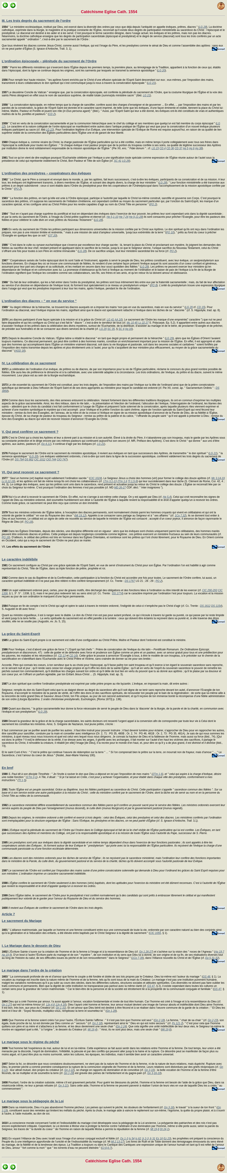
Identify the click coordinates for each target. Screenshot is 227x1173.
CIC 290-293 (209, 590)
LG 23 (155, 148)
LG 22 (49, 129)
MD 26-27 (120, 487)
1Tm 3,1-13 (110, 481)
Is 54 (132, 1138)
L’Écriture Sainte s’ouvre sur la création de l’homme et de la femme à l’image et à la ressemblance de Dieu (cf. (70, 951)
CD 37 (178, 148)
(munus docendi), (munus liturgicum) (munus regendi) (113, 807)
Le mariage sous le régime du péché (30, 1042)
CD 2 (52, 114)
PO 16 (28, 521)
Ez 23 (167, 1138)
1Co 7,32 (180, 515)
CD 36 (170, 148)
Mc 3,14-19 (218, 478)
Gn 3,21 (63, 1085)
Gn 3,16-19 (153, 1073)
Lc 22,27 (143, 322)
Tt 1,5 (22, 780)
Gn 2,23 (212, 1020)
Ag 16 (128, 329)
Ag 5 (185, 148)
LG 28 (202, 26)
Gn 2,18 (159, 1020)
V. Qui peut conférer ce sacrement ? (30, 431)
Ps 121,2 (177, 1023)
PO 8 (154, 285)
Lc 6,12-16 (8, 481)
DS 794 (19, 459)
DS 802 (29, 459)
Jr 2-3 (145, 1138)
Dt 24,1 (164, 1129)
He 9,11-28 (135, 216)
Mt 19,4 (92, 1029)
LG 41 (110, 319)
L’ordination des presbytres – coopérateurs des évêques (46, 173)
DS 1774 (117, 593)
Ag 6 (191, 148)
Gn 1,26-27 (146, 951)
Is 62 (138, 1138)
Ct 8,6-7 (106, 1147)
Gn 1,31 (60, 1007)
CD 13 (62, 655)
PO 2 (18, 188)
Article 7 (8, 914)
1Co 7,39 (137, 957)
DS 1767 (130, 580)
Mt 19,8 (154, 1129)
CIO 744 (51, 459)
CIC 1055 (155, 933)
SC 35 (111, 329)
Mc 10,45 (132, 322)
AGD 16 (20, 350)
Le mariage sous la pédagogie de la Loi (33, 1101)
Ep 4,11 (46, 443)
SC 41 (117, 160)
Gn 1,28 (111, 1010)
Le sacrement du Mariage (22, 921)
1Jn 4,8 (50, 1004)
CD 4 (163, 148)
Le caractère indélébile (20, 559)
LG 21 (151, 83)
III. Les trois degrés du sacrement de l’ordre (36, 20)
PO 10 (170, 232)
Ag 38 (198, 148)
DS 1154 (216, 605)
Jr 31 (152, 1138)
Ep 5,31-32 (211, 957)
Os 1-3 (124, 1138)
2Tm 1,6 (122, 481)
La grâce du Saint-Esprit (21, 634)
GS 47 (151, 986)
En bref (7, 768)
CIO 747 (62, 459)
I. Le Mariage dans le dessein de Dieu (31, 945)
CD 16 (73, 655)
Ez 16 (159, 1138)
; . (112, 845)
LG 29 (189, 307)
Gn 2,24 (121, 1026)
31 (111, 819)
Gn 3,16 (149, 1070)
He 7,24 (123, 216)
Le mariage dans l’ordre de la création (32, 970)
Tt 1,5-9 (132, 481)
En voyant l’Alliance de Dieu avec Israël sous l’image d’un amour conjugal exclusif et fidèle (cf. (61, 1138)
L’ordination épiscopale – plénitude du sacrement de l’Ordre (49, 61)
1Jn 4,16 (60, 1004)
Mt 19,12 (80, 515)
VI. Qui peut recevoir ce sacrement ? (30, 472)
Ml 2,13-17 (117, 1141)
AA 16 (118, 319)
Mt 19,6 (166, 1029)
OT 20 (52, 235)
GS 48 (206, 976)
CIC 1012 (39, 459)
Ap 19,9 (6, 954)
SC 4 (121, 329)
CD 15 (201, 307)
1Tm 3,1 (32, 777)
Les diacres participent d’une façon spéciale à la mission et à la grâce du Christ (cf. (54, 319)
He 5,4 (167, 496)
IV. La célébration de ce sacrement (29, 363)
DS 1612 (205, 605)
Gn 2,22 (69, 1070)
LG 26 (125, 160)
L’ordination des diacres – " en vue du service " (39, 301)
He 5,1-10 (112, 216)
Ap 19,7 (219, 951)
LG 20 (161, 70)
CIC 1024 (95, 478)
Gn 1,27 (6, 1004)
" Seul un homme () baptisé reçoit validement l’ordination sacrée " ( (46, 478)
